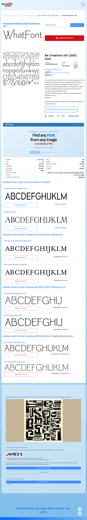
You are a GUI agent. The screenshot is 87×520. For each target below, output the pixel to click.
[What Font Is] (6, 5)
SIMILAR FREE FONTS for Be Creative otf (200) (61, 109)
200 (63, 116)
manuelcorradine (73, 116)
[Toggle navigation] (83, 5)
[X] (80, 513)
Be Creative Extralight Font (15, 293)
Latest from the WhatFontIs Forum (17, 447)
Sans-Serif (40, 159)
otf (58, 116)
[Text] (57, 25)
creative (50, 116)
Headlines (77, 175)
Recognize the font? (43, 468)
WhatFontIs (7, 15)
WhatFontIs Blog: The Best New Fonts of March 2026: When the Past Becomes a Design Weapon (38, 397)
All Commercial (30, 15)
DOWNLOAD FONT (64, 38)
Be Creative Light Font (13, 315)
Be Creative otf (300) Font (14, 342)
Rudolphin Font (10, 212)
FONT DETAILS (21, 205)
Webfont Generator (43, 482)
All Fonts (17, 15)
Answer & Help (59, 450)
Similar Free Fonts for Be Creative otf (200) (26, 182)
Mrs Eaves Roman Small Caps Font (17, 241)
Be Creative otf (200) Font (14, 362)
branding (56, 173)
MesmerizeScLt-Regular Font (15, 188)
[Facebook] (80, 509)
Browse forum (43, 472)
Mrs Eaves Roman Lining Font (15, 264)
